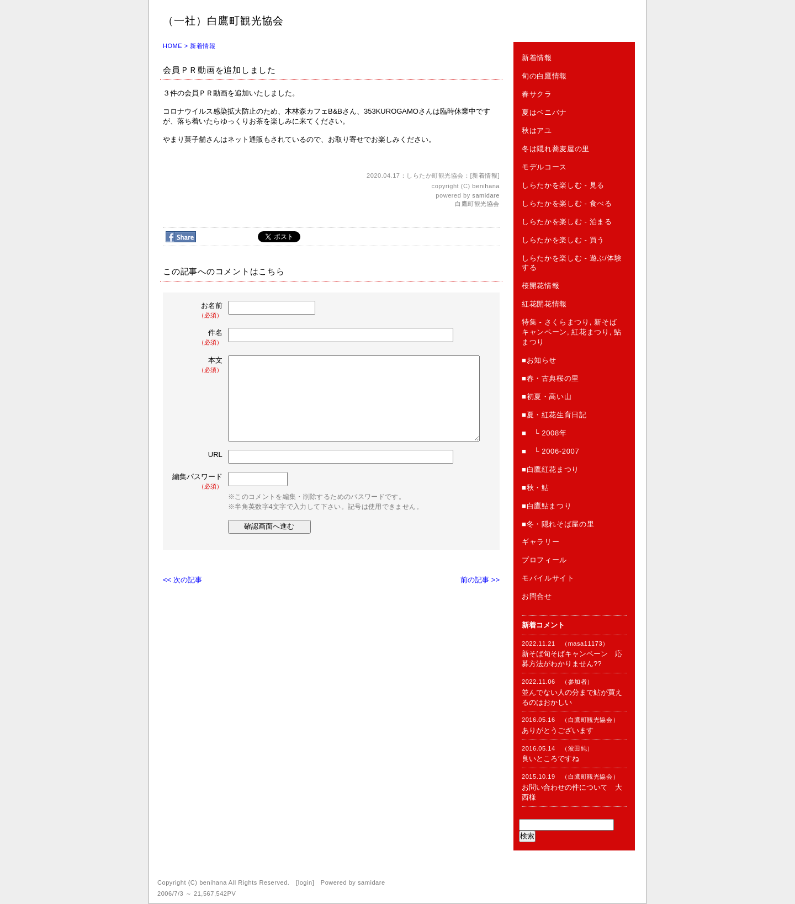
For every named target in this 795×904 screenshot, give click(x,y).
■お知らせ (539, 360)
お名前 (198, 310)
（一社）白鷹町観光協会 (223, 20)
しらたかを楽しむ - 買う (563, 240)
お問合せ (537, 596)
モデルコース (544, 167)
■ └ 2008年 (544, 433)
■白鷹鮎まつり (546, 506)
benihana (486, 186)
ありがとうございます (557, 730)
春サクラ (537, 94)
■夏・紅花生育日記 (554, 415)
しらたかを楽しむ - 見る (563, 185)
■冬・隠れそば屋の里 (558, 524)
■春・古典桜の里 (550, 378)
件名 (198, 337)
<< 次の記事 (182, 580)
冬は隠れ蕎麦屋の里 (556, 149)
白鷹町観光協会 (477, 203)
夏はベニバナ (544, 112)
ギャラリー (540, 542)
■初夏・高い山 (546, 396)
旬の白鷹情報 (544, 76)
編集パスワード (197, 481)
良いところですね (550, 758)
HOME (172, 45)
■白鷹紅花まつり (550, 469)
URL (215, 454)
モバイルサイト (548, 578)
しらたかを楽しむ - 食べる (567, 203)
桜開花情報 (540, 285)
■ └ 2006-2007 (550, 451)
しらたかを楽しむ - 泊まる (567, 221)
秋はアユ (537, 130)
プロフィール (544, 560)
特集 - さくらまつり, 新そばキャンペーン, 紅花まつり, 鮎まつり (572, 332)
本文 (198, 365)
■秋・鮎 (535, 487)
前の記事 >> (480, 580)
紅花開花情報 (544, 304)
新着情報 (202, 45)
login (305, 882)
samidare (486, 195)
